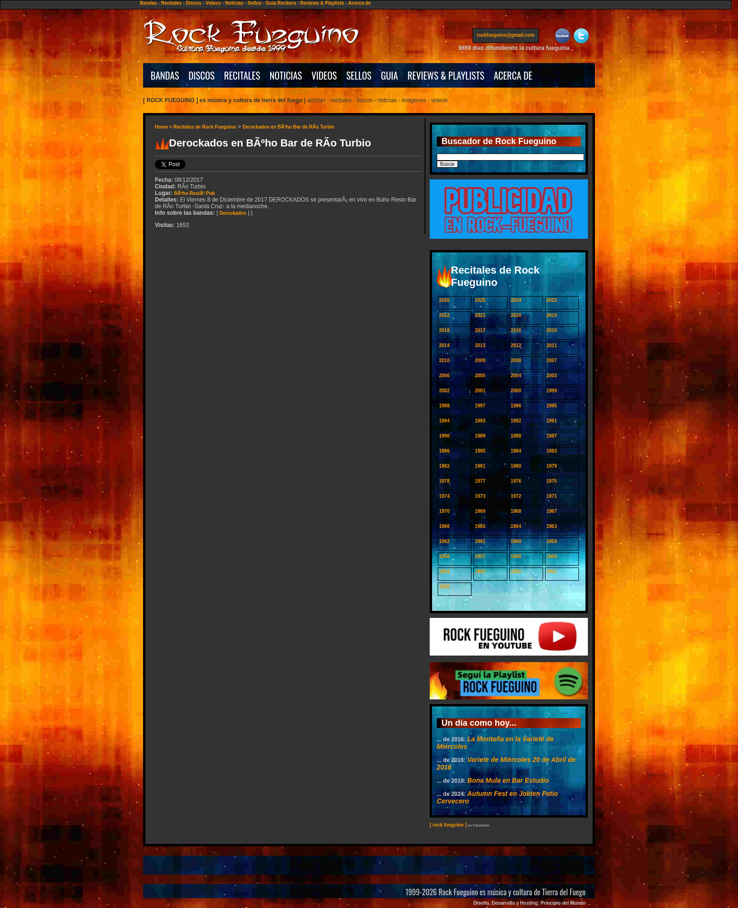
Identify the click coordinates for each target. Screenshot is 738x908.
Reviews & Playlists (322, 3)
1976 (516, 481)
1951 (551, 571)
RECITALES (242, 75)
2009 (480, 360)
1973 (480, 496)
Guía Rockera (280, 3)
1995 (551, 405)
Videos (213, 3)
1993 (480, 420)
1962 (444, 541)
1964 (516, 526)
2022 (444, 315)
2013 (480, 345)
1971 (551, 496)
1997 (480, 405)
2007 (551, 360)
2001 (480, 390)
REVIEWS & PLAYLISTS (446, 75)
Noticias (234, 3)
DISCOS (202, 75)
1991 (551, 420)
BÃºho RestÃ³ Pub (194, 193)
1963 (551, 526)
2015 (551, 330)
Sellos (254, 3)
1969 (480, 511)
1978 (444, 481)
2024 (516, 300)
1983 (551, 451)
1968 (516, 511)
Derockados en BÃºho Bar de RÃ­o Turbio (288, 127)
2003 (551, 375)
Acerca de (359, 3)
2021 (480, 315)
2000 (516, 390)
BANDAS (165, 75)
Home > (164, 127)
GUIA (389, 75)
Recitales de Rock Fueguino (204, 127)
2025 (480, 300)
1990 (444, 435)
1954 (444, 571)
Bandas (148, 3)
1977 (480, 481)
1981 (480, 466)
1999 (551, 390)
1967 (551, 511)
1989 (480, 435)
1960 (516, 541)
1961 (480, 541)
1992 (516, 420)
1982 (444, 466)
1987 (551, 435)
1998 (444, 405)
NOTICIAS (286, 75)
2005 (480, 375)
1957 (480, 556)
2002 (444, 390)
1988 (516, 435)
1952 (516, 571)
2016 (516, 330)
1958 (444, 556)
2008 (516, 360)
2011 (551, 345)
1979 (551, 466)
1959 (551, 541)
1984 (516, 451)
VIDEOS (324, 75)
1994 (444, 420)
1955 (551, 556)
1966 (444, 526)
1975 (551, 481)
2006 (444, 375)
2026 (444, 300)
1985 (480, 451)
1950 (444, 586)
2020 (516, 315)
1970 (444, 511)
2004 (516, 375)
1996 (516, 405)
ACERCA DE (513, 75)
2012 (516, 345)
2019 (551, 315)
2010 (444, 360)
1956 (516, 556)
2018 (444, 330)
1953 (480, 571)
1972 (516, 496)
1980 (516, 466)
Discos (193, 3)
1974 (444, 496)
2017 (480, 330)
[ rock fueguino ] (448, 824)
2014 (444, 345)
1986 (444, 451)
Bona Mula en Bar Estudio (508, 780)
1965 (480, 526)
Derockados (232, 213)
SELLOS (359, 75)
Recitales (171, 3)
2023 (551, 300)
